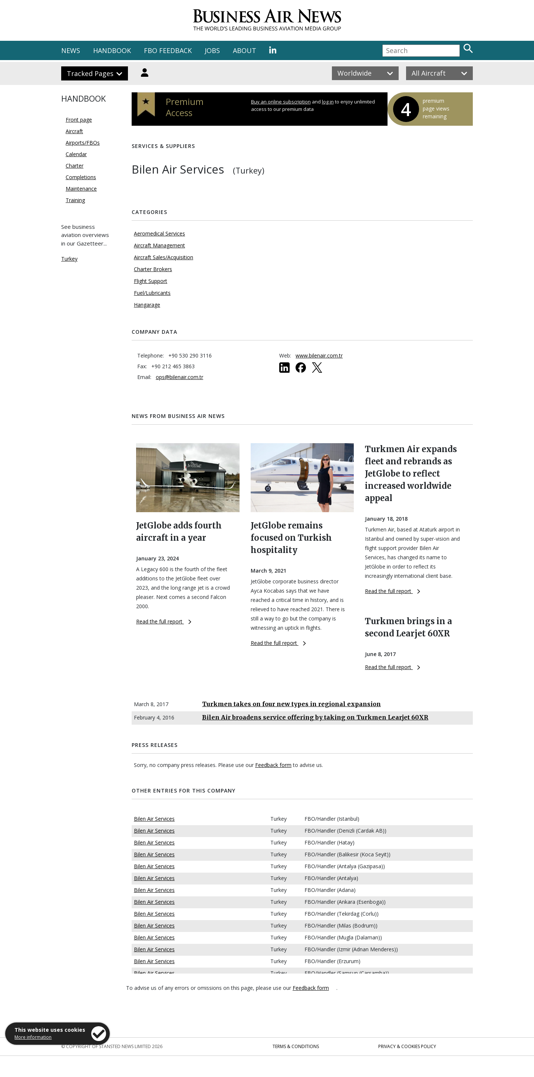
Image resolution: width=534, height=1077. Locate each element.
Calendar (76, 154)
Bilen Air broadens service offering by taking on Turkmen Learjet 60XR (315, 717)
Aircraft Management (159, 245)
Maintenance (81, 188)
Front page (79, 119)
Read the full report (163, 621)
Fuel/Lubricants (152, 292)
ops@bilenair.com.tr (179, 377)
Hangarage (147, 304)
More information (33, 1037)
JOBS (212, 50)
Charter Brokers (153, 269)
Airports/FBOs (83, 142)
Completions (81, 177)
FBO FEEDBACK (168, 50)
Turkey (69, 258)
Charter (74, 165)
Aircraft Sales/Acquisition (163, 257)
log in (328, 101)
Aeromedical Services (159, 233)
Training (75, 200)
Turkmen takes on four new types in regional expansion (291, 704)
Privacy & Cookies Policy (407, 1046)
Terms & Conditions (296, 1046)
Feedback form (273, 764)
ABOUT (244, 50)
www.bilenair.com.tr (319, 355)
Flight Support (150, 280)
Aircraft (74, 131)
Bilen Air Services (154, 818)
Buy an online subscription (281, 101)
